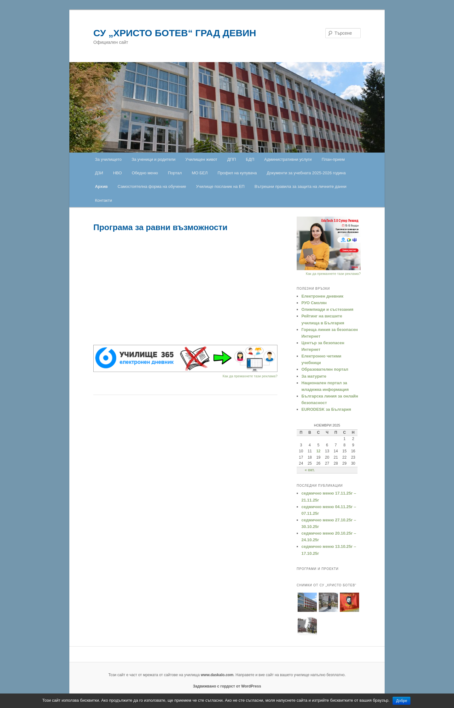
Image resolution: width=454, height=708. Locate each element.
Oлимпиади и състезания (327, 309)
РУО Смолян (314, 302)
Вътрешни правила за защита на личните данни (300, 186)
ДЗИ (99, 173)
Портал (175, 173)
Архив (101, 186)
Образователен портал (324, 369)
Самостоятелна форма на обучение (152, 186)
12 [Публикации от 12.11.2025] (318, 451)
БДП (250, 159)
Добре (401, 701)
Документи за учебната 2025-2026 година (306, 173)
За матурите (313, 376)
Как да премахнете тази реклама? (250, 376)
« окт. (310, 470)
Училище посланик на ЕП (220, 186)
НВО (117, 173)
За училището (108, 159)
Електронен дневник (322, 296)
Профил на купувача (237, 173)
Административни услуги (288, 159)
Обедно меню (145, 173)
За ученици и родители (153, 159)
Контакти (103, 200)
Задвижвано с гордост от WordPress (227, 686)
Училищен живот (201, 159)
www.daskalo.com (217, 675)
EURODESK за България (326, 409)
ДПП (231, 159)
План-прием (333, 159)
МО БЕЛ (199, 173)
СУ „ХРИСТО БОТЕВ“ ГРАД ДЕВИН (174, 33)
